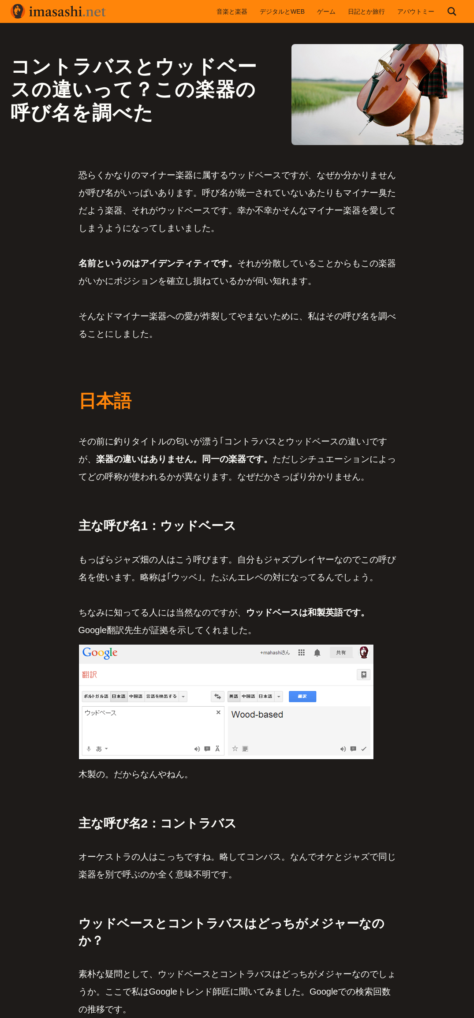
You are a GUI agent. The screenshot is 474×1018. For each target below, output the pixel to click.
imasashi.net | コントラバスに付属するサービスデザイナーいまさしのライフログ (59, 11)
